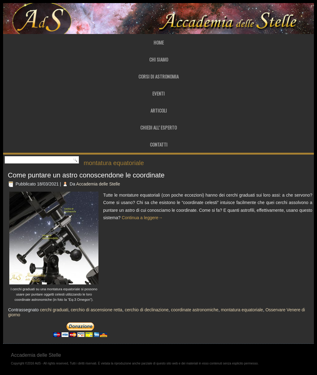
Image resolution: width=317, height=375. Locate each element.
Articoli (158, 110)
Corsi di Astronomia (158, 76)
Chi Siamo (158, 59)
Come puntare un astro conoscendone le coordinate (86, 175)
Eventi (158, 93)
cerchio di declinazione (147, 309)
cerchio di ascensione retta (97, 309)
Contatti (158, 144)
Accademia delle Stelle (98, 183)
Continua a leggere (142, 217)
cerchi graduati (54, 309)
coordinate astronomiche (194, 309)
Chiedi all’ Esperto (158, 127)
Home (159, 42)
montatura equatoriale (242, 309)
